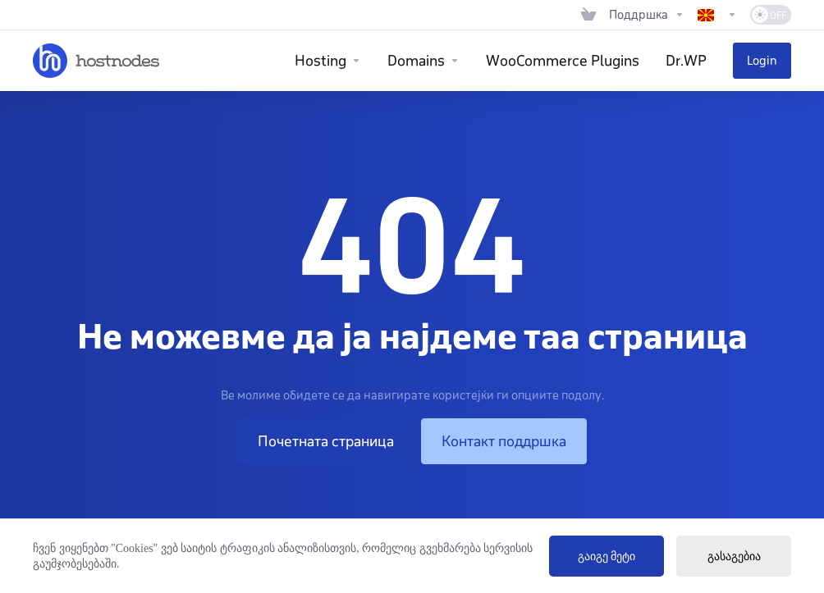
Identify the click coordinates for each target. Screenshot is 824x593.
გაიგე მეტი (607, 556)
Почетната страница (326, 441)
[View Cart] (588, 15)
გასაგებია (734, 556)
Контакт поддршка (504, 441)
